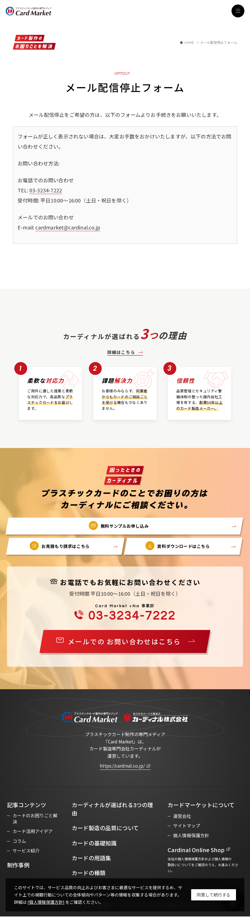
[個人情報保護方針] (45, 902)
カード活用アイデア (33, 832)
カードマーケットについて (201, 805)
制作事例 (18, 866)
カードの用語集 (91, 858)
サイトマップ (186, 826)
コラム (19, 842)
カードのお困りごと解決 (35, 819)
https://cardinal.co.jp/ (122, 766)
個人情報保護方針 (191, 835)
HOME (189, 43)
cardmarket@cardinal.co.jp (67, 227)
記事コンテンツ (26, 805)
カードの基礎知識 (94, 843)
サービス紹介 (26, 851)
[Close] (213, 894)
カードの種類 (88, 873)
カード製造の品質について (105, 828)
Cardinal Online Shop (197, 850)
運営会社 (182, 816)
